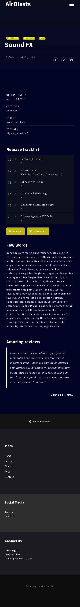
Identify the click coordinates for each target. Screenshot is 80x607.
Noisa (32, 57)
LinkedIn (9, 516)
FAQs (7, 471)
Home (8, 455)
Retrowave (29, 38)
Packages (10, 461)
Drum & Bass (13, 38)
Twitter (9, 512)
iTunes (13, 231)
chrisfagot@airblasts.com (19, 558)
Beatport (36, 231)
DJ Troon (10, 57)
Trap (42, 38)
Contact (9, 476)
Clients (9, 466)
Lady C (22, 57)
